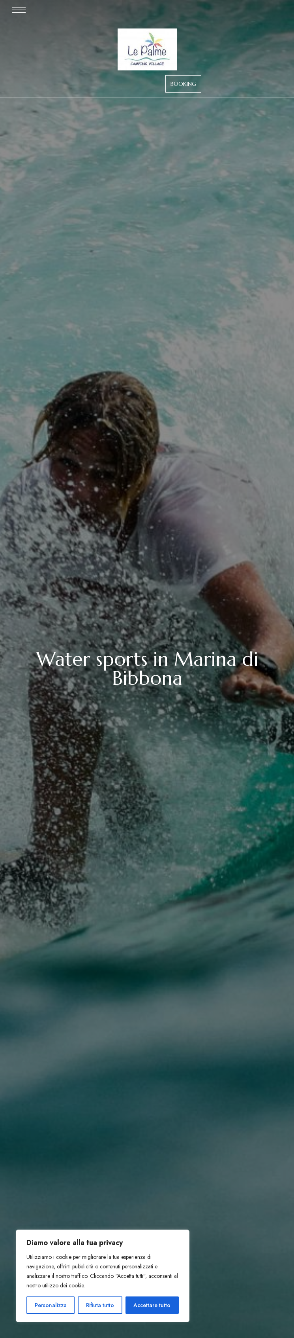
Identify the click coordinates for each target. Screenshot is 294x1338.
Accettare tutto (151, 1305)
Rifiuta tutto (100, 1305)
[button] (183, 84)
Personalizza (51, 1305)
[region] (102, 1276)
